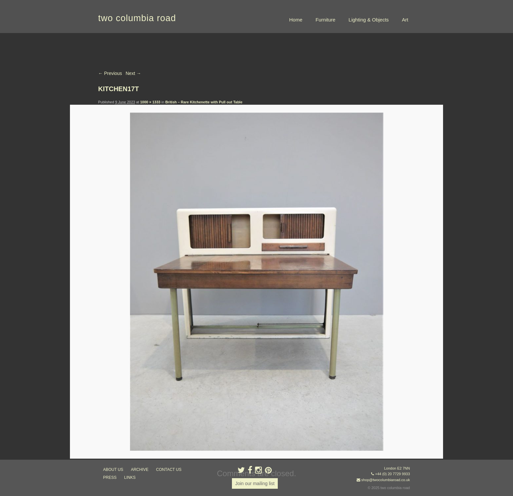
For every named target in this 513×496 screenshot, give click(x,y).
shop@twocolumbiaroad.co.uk (385, 480)
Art (405, 19)
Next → (133, 73)
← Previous (110, 73)
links (130, 477)
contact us (168, 469)
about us (113, 469)
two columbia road (137, 18)
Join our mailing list (254, 483)
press (110, 477)
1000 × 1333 (150, 102)
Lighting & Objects (369, 19)
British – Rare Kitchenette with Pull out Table (203, 102)
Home (296, 19)
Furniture (326, 19)
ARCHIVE (139, 469)
